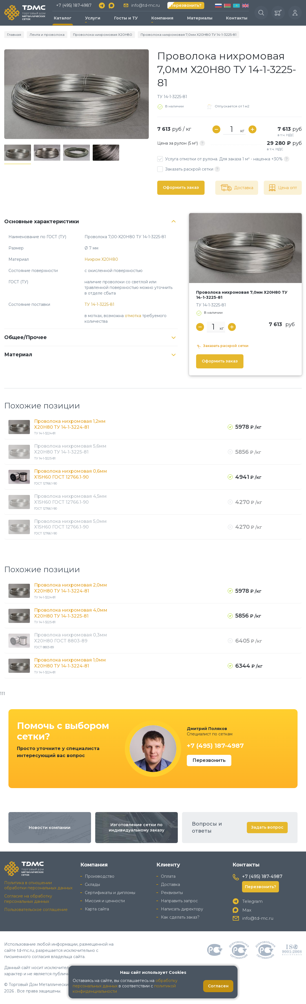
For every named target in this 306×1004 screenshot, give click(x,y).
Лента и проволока (47, 34)
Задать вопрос (267, 827)
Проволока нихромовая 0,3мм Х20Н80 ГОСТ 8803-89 (70, 637)
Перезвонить (209, 760)
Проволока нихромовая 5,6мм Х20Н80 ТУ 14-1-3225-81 (70, 449)
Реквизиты (172, 892)
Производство (99, 876)
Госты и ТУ (126, 18)
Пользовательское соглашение (36, 909)
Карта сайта (97, 909)
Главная (14, 34)
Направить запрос (179, 900)
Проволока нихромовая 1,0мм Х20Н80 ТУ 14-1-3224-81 (70, 663)
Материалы (199, 18)
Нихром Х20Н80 (101, 259)
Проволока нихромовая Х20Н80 (102, 34)
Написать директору (182, 909)
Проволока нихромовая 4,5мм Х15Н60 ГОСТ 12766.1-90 (70, 499)
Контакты (236, 18)
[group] (76, 94)
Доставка (170, 884)
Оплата (168, 876)
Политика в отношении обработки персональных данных (38, 885)
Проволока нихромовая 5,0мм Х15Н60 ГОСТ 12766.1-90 (70, 524)
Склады (92, 884)
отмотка (133, 315)
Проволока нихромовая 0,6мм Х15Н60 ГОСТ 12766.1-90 (70, 474)
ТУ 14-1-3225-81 (99, 304)
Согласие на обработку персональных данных (28, 899)
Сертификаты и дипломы (110, 892)
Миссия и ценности (105, 900)
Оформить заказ (181, 187)
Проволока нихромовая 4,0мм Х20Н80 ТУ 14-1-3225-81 (70, 613)
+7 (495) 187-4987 (74, 5)
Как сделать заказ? (180, 917)
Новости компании (49, 827)
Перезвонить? (185, 5)
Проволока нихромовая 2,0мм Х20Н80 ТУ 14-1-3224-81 (70, 588)
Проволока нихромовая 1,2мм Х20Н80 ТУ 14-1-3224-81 (70, 424)
